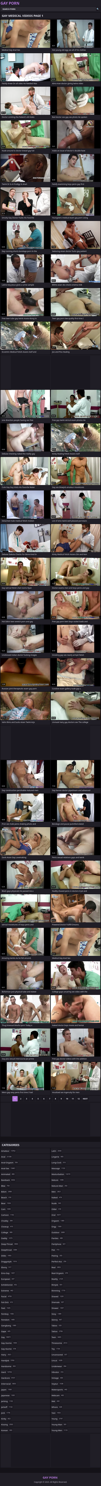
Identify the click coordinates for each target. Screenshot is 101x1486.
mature (58, 1180)
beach (6, 1197)
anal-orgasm (9, 1163)
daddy (7, 1238)
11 (73, 1098)
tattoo (57, 1331)
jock (6, 1413)
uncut (57, 1360)
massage (59, 1168)
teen (57, 1337)
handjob (8, 1360)
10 (67, 1098)
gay (6, 1337)
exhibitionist (9, 1285)
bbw (5, 1186)
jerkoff (7, 1407)
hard (6, 1372)
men (57, 1192)
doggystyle (9, 1261)
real (56, 1267)
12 (79, 1098)
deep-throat (10, 1244)
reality (58, 1279)
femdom (8, 1320)
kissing (7, 1424)
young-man (59, 1424)
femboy (7, 1314)
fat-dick (7, 1302)
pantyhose (59, 1244)
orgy (57, 1227)
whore (57, 1407)
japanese (8, 1395)
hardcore (8, 1378)
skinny (57, 1320)
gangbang (9, 1326)
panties (57, 1238)
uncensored (60, 1355)
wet (56, 1401)
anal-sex (8, 1168)
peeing (57, 1256)
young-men (60, 1430)
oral (56, 1215)
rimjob (57, 1285)
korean (7, 1430)
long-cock (59, 1163)
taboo (57, 1326)
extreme (7, 1291)
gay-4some (9, 1349)
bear (6, 1203)
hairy (6, 1355)
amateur (8, 1151)
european (8, 1279)
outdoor (58, 1232)
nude (57, 1203)
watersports (60, 1390)
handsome (8, 1366)
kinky (6, 1419)
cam (6, 1209)
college (7, 1232)
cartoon (7, 1215)
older (57, 1209)
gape (6, 1331)
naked (57, 1197)
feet (6, 1308)
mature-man (60, 1186)
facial (6, 1296)
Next (85, 1098)
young (57, 1419)
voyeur (58, 1384)
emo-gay (8, 1273)
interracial (8, 1384)
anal (6, 1157)
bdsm (6, 1192)
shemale (58, 1302)
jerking (7, 1401)
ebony (6, 1267)
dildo (6, 1256)
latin (57, 1151)
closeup (7, 1227)
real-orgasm (60, 1273)
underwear (59, 1366)
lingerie (58, 1157)
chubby (7, 1221)
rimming (59, 1291)
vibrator (58, 1372)
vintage (58, 1378)
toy (56, 1349)
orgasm (58, 1221)
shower (58, 1308)
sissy (57, 1314)
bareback (8, 1180)
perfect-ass (59, 1261)
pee (56, 1250)
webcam (58, 1395)
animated (8, 1174)
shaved (58, 1296)
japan (6, 1390)
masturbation (61, 1174)
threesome (60, 1343)
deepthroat (9, 1250)
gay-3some (9, 1343)
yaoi (56, 1413)
